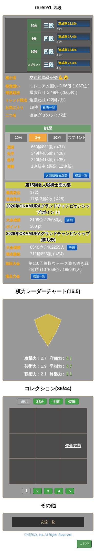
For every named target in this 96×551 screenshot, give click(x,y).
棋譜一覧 (49, 108)
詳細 (70, 220)
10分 (19, 138)
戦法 (40, 402)
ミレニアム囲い (43, 86)
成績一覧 (39, 276)
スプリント (76, 138)
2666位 (68, 92)
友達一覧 (48, 522)
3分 (38, 138)
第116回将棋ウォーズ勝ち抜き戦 (58, 263)
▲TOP (84, 544)
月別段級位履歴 (56, 175)
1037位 (80, 86)
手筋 (56, 402)
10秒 (57, 138)
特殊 (72, 402)
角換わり (37, 100)
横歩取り (37, 92)
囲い (24, 402)
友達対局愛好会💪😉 (48, 77)
